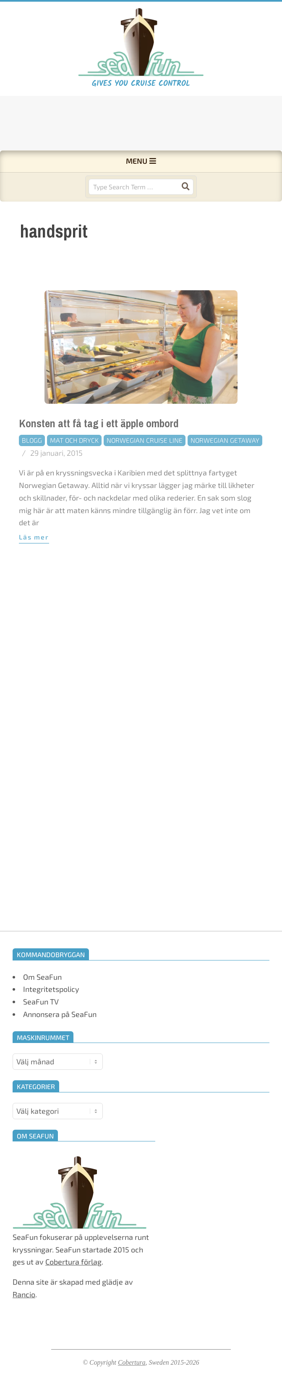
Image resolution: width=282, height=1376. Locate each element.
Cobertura (132, 1362)
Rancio (24, 1294)
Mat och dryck (74, 462)
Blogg (32, 462)
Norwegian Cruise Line (145, 462)
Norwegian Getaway (225, 462)
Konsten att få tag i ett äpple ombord (99, 445)
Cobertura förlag (73, 1261)
